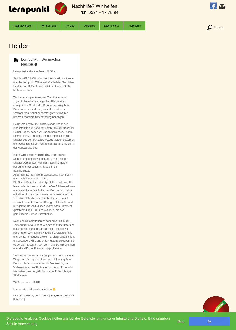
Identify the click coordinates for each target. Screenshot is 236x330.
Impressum (134, 25)
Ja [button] (209, 321)
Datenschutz (111, 25)
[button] (40, 324)
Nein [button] (180, 321)
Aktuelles (89, 25)
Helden (59, 295)
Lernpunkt (18, 295)
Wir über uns (49, 25)
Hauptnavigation (22, 25)
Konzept (70, 25)
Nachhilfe (69, 295)
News (45, 295)
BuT (53, 295)
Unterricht (18, 299)
